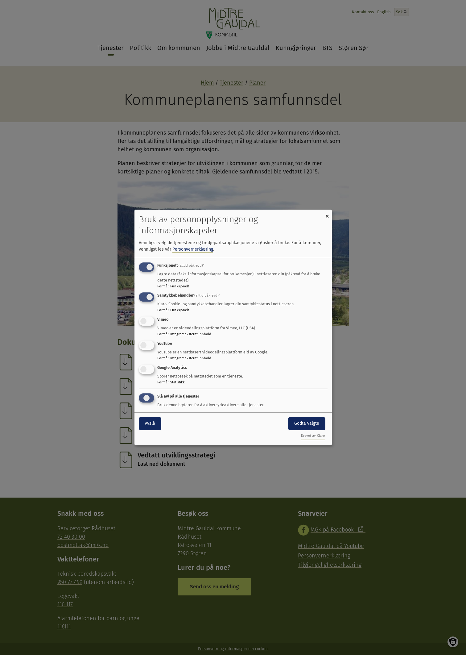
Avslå (150, 423)
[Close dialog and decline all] (327, 213)
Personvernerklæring (192, 249)
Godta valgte (306, 423)
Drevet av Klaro (313, 436)
